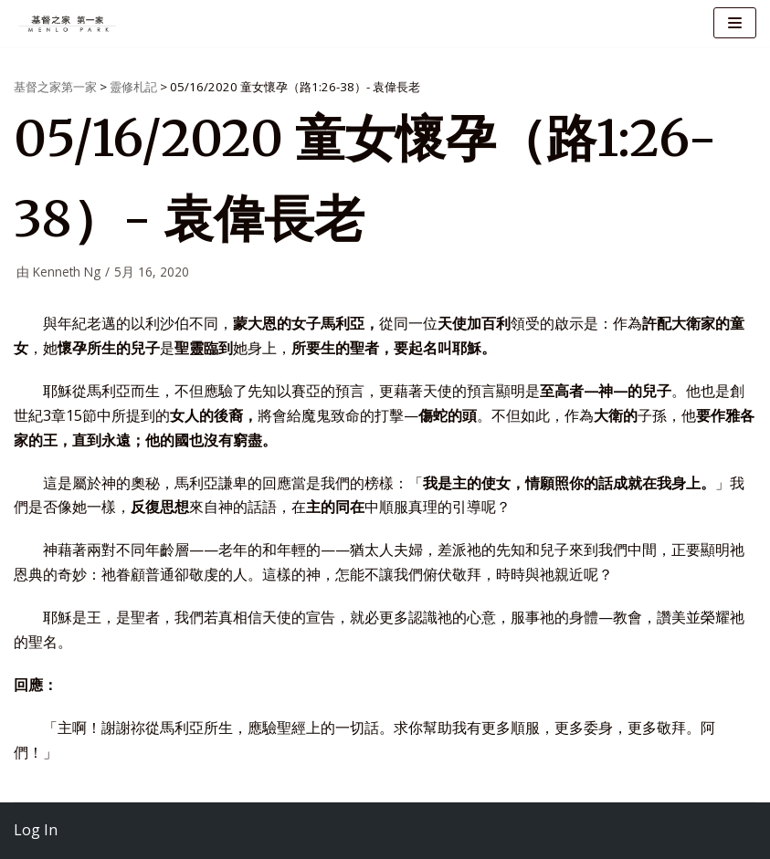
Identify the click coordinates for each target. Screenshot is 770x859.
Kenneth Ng (66, 271)
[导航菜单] (734, 22)
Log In (36, 830)
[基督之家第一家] (68, 23)
